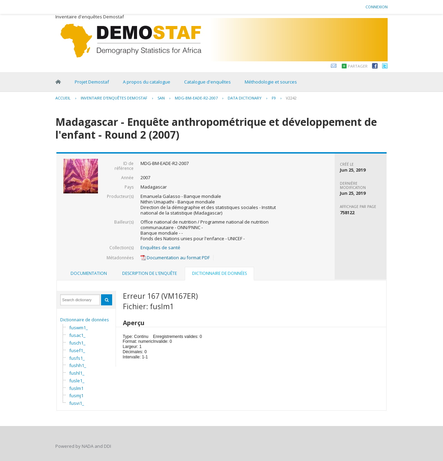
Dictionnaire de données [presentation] (219, 273)
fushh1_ (77, 365)
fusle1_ (76, 380)
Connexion (376, 6)
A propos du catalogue (146, 82)
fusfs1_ (77, 358)
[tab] (88, 273)
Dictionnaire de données (84, 320)
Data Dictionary (245, 98)
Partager (358, 66)
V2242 (291, 98)
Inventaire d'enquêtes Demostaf (114, 98)
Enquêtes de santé (160, 247)
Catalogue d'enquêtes (207, 82)
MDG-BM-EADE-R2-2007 (196, 98)
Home (58, 82)
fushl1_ (76, 373)
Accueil (63, 98)
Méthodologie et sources (271, 82)
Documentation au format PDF (175, 257)
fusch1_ (77, 343)
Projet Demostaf (92, 82)
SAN (161, 98)
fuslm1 (76, 388)
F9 (274, 98)
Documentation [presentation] (89, 273)
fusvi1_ (76, 403)
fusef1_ (77, 350)
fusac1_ (77, 335)
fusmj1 (76, 395)
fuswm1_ (78, 327)
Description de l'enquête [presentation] (149, 273)
